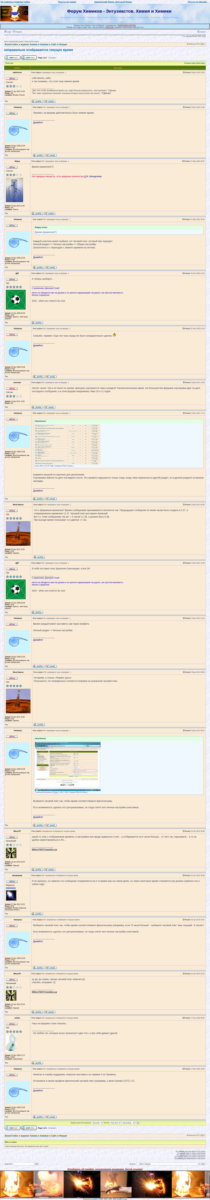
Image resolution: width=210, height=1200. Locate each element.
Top (6, 101)
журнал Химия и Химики (34, 44)
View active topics (32, 41)
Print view (9, 63)
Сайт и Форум (59, 44)
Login (7, 32)
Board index (11, 44)
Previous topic (190, 63)
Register (17, 32)
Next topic (201, 63)
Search (201, 32)
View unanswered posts (13, 41)
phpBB (94, 1199)
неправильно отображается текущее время (38, 50)
